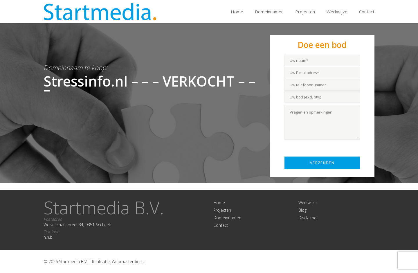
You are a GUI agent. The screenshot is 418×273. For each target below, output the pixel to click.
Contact (366, 12)
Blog (302, 210)
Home (237, 12)
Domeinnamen (269, 12)
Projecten (305, 12)
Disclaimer (308, 217)
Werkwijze (337, 12)
